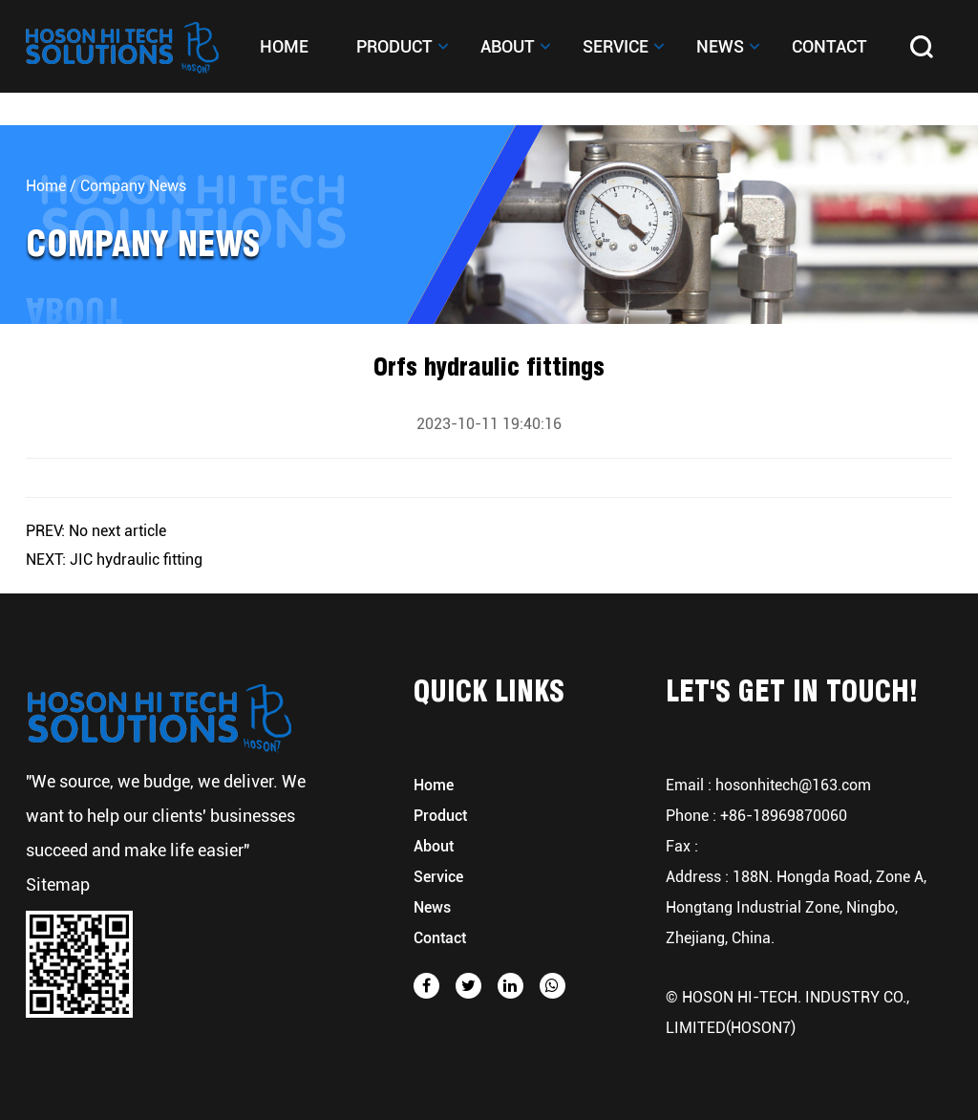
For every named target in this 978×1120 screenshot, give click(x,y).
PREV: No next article (96, 531)
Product (394, 46)
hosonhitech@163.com (793, 785)
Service (615, 46)
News (720, 46)
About (507, 46)
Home (284, 46)
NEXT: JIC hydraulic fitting (114, 559)
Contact (829, 46)
